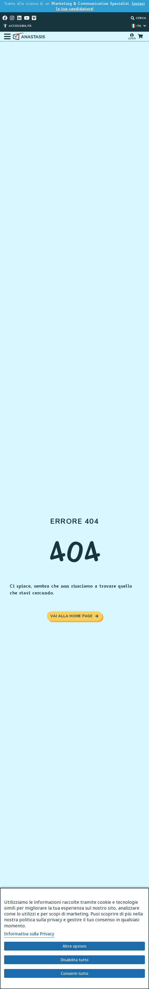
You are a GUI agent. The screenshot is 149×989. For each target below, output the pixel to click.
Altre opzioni (74, 946)
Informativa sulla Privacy (29, 934)
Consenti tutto (74, 973)
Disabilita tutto (75, 959)
